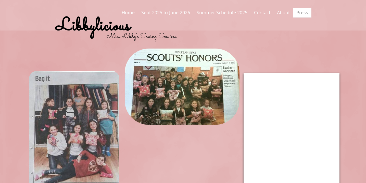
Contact (262, 12)
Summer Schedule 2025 (222, 12)
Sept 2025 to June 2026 (165, 12)
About (283, 12)
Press (302, 12)
